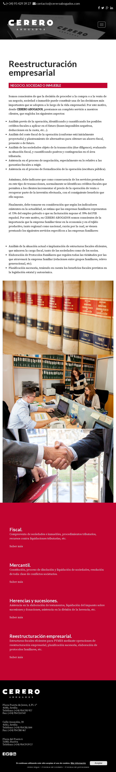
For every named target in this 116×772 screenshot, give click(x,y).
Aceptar (98, 763)
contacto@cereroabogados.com (58, 3)
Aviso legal (33, 767)
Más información (78, 763)
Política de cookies (52, 767)
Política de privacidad (77, 767)
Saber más (16, 546)
